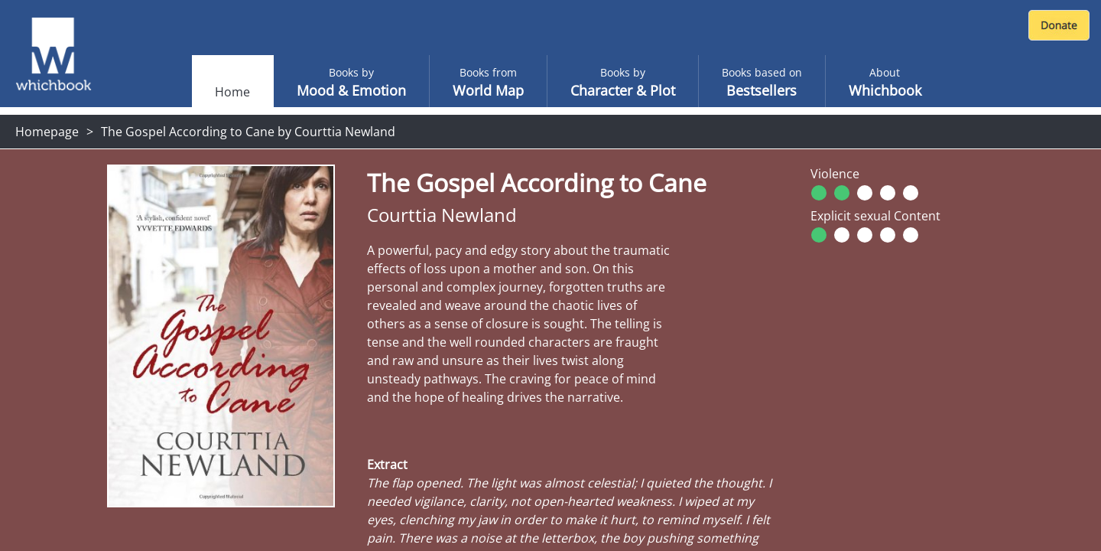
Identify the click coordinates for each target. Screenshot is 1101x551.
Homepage (47, 131)
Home (232, 91)
